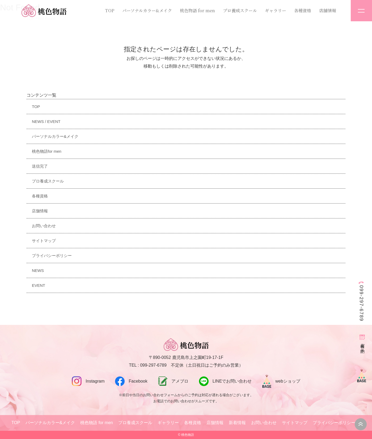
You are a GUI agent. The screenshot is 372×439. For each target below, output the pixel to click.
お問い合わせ (44, 225)
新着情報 (237, 422)
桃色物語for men (46, 151)
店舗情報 (327, 10)
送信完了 (40, 166)
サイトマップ (44, 240)
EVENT (38, 285)
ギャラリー (275, 10)
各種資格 (302, 10)
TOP (109, 10)
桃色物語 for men (197, 10)
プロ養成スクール (240, 10)
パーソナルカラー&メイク (147, 10)
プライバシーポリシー (52, 255)
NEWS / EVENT (46, 121)
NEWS (38, 270)
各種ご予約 (362, 343)
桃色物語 (187, 435)
